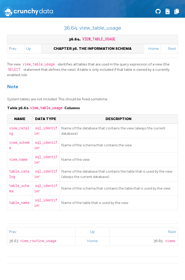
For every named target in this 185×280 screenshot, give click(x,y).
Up (28, 48)
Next (172, 48)
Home (153, 48)
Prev (12, 48)
